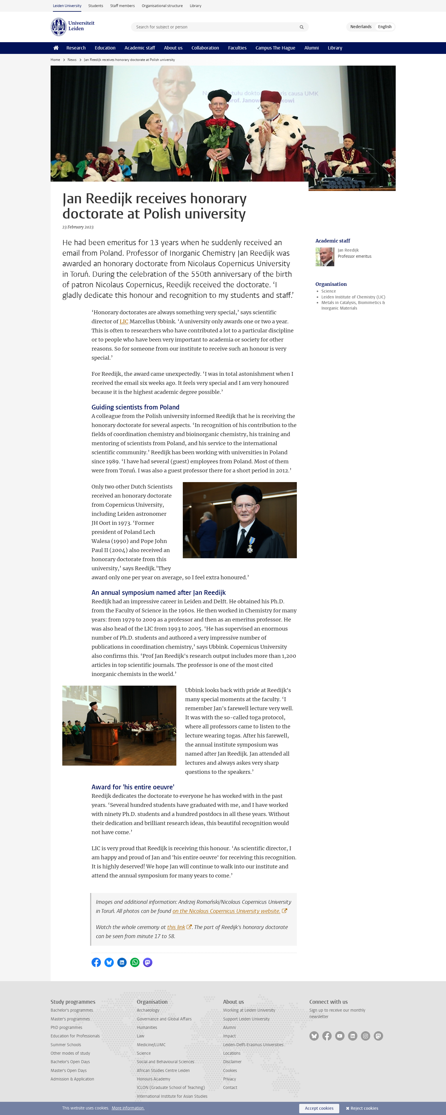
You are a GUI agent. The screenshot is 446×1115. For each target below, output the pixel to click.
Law (140, 1036)
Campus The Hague (275, 48)
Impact (229, 1036)
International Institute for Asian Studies (172, 1096)
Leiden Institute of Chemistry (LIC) (353, 297)
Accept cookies (319, 1108)
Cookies (230, 1070)
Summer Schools (66, 1045)
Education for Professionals (75, 1036)
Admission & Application (72, 1079)
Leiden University (67, 5)
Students (95, 5)
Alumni (311, 48)
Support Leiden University (246, 1019)
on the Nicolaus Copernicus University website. (226, 911)
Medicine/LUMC (151, 1045)
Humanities (147, 1027)
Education (105, 48)
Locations (231, 1053)
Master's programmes (70, 1019)
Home (55, 59)
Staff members (122, 5)
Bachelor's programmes (72, 1010)
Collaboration (205, 48)
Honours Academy (153, 1079)
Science (328, 291)
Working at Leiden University (249, 1010)
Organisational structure (162, 5)
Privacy (229, 1079)
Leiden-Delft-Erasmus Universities (253, 1045)
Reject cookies (364, 1108)
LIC (124, 321)
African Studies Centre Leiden (163, 1070)
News (72, 59)
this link (176, 927)
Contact (230, 1087)
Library (195, 5)
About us (173, 48)
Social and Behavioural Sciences (165, 1062)
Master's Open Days (69, 1070)
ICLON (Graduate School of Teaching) (171, 1087)
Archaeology (148, 1010)
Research (76, 48)
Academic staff (140, 48)
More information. (128, 1108)
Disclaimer (232, 1062)
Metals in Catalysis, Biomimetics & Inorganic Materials (353, 305)
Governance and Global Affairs (164, 1019)
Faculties (237, 48)
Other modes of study (70, 1053)
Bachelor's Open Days (70, 1062)
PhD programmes (66, 1027)
